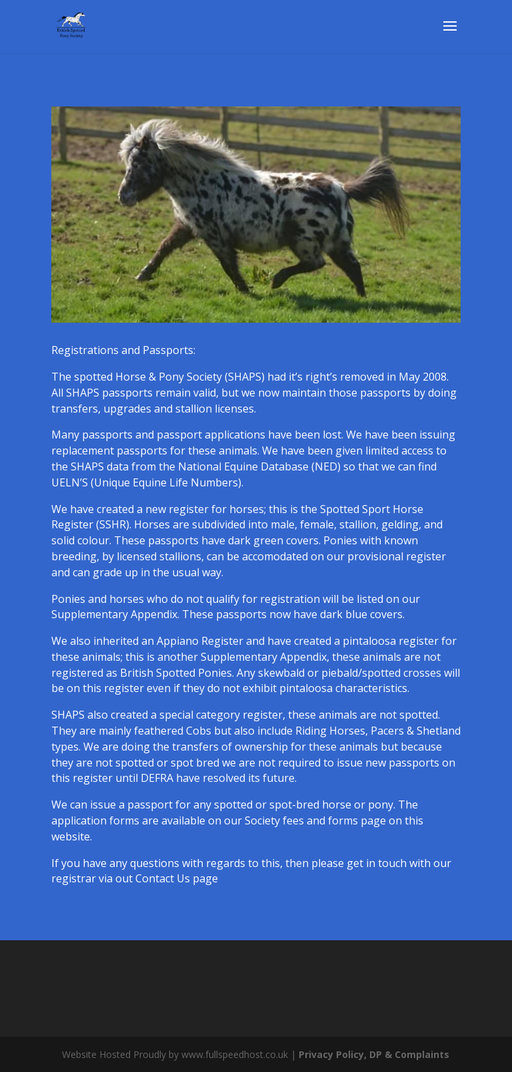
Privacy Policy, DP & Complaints (374, 1054)
